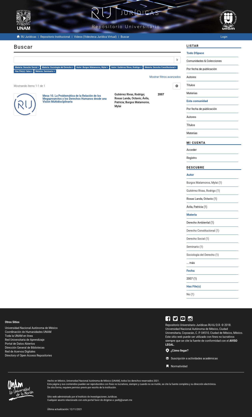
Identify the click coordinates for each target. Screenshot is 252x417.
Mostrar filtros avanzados (165, 76)
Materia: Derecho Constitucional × (160, 67)
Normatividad (176, 366)
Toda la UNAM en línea (19, 335)
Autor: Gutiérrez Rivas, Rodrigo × (126, 67)
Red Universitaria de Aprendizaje (24, 339)
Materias (192, 93)
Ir (177, 59)
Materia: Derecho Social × (27, 67)
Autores (191, 77)
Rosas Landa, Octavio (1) (202, 198)
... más (191, 262)
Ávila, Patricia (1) (197, 206)
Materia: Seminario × (45, 71)
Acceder (192, 149)
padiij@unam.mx (123, 400)
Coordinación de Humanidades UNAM (28, 331)
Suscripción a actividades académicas (192, 358)
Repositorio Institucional (55, 36)
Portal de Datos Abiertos (20, 343)
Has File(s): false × (23, 71)
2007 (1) (192, 278)
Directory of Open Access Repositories (28, 355)
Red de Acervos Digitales (20, 351)
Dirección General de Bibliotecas (24, 347)
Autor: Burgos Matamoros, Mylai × (92, 67)
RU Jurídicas (28, 36)
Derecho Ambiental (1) (200, 222)
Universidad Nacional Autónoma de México (31, 328)
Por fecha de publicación (202, 69)
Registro (192, 157)
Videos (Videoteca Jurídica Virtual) (95, 36)
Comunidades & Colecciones (204, 61)
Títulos (191, 85)
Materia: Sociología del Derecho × (57, 67)
